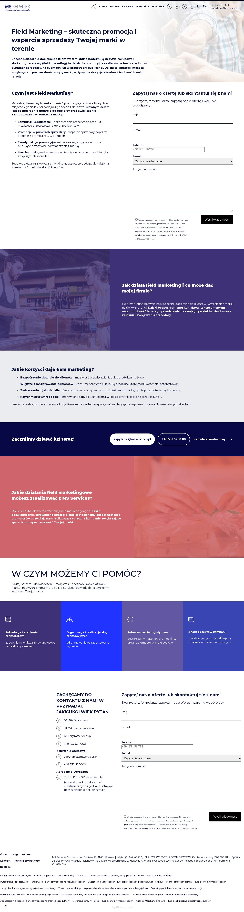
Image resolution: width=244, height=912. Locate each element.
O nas (103, 6)
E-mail (137, 130)
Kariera (127, 6)
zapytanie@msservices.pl (226, 8)
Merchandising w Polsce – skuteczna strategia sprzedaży (29, 894)
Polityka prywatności (27, 860)
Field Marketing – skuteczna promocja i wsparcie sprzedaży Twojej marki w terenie (101, 875)
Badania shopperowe (44, 875)
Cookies (5, 866)
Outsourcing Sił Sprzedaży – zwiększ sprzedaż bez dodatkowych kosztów (125, 882)
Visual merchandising (69, 888)
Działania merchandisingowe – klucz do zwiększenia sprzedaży (165, 894)
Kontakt (158, 6)
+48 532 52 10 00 (174, 439)
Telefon (138, 145)
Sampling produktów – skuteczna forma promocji (176, 888)
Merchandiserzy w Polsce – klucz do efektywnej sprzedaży (103, 901)
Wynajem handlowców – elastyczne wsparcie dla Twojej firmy (116, 888)
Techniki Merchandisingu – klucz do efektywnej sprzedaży (196, 882)
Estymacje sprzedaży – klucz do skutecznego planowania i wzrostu (96, 894)
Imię (135, 114)
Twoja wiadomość (145, 169)
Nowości (142, 6)
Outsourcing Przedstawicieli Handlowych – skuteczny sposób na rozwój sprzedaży (42, 882)
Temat (137, 156)
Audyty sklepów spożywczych (15, 875)
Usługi (114, 6)
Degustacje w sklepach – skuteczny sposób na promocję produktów (34, 901)
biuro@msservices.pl (78, 736)
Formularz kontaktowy (209, 439)
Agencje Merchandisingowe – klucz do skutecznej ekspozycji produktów (173, 901)
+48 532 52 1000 (220, 5)
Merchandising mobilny (159, 875)
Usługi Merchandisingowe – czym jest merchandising (27, 888)
